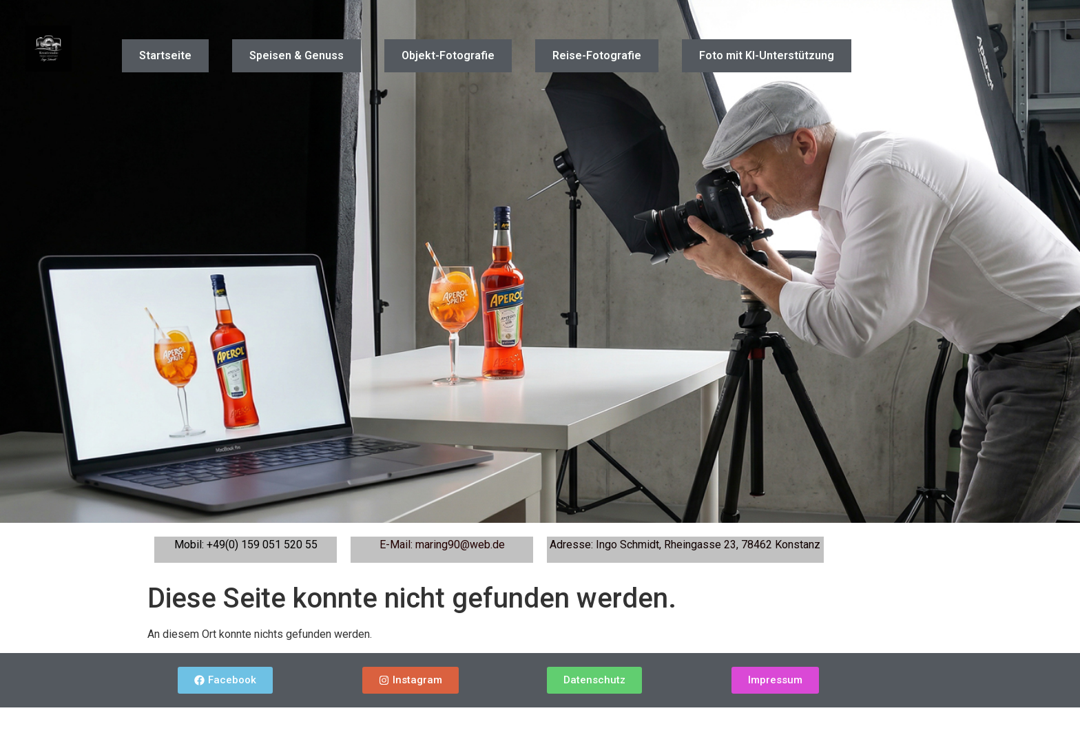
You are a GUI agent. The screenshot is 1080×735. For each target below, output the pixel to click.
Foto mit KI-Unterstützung (766, 55)
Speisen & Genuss (296, 55)
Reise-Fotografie (596, 55)
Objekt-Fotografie (448, 55)
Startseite (165, 55)
